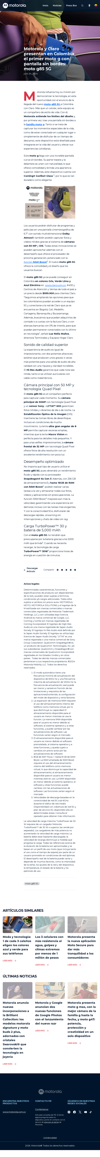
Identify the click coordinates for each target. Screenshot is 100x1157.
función (35, 262)
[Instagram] (69, 1112)
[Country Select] (95, 5)
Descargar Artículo (31, 570)
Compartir (48, 570)
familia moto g (35, 124)
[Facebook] (74, 1112)
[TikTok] (91, 1112)
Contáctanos (41, 1110)
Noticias (57, 5)
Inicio (45, 5)
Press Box (71, 5)
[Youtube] (85, 1112)
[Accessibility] (89, 5)
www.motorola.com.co (14, 1112)
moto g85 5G (31, 883)
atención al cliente (51, 1123)
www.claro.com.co (55, 285)
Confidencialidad (50, 1138)
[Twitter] (80, 1112)
